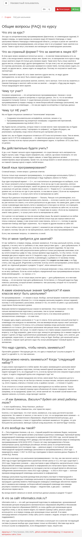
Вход (76, 9)
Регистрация (63, 9)
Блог (19, 534)
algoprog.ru (6, 532)
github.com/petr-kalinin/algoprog (47, 532)
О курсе (8, 17)
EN (44, 9)
